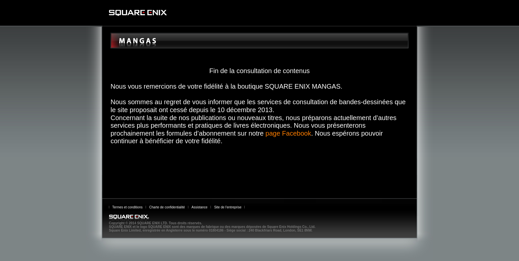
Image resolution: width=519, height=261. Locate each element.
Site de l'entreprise (228, 207)
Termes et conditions (127, 207)
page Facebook (288, 133)
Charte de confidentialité (167, 207)
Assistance (200, 207)
